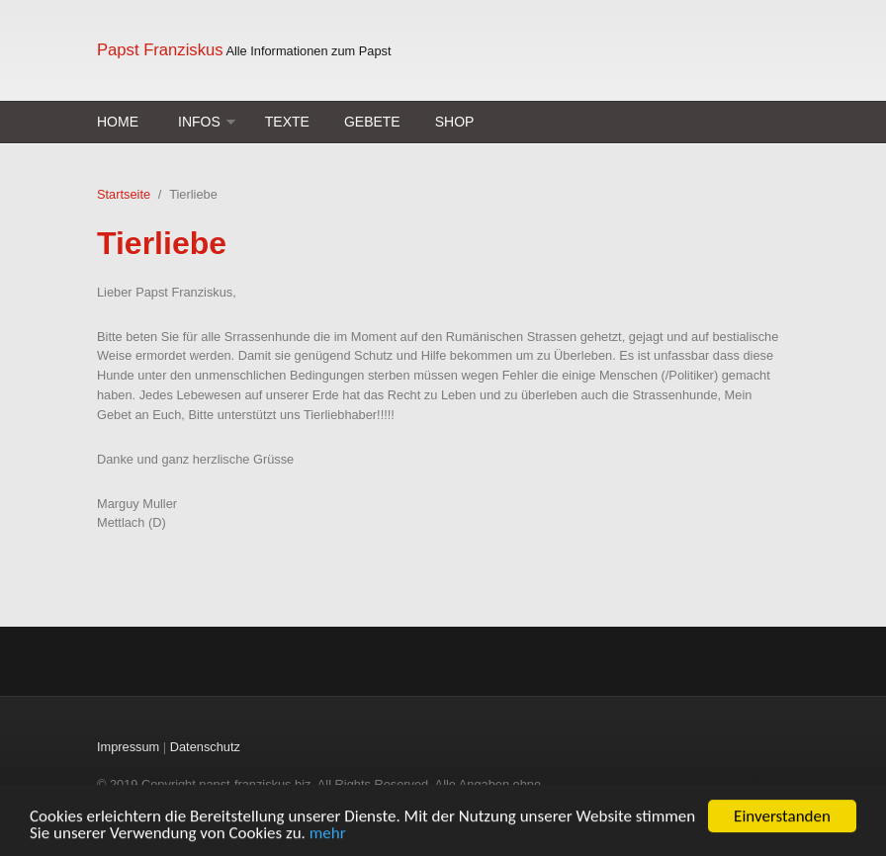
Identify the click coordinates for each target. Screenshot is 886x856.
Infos (199, 121)
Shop (455, 121)
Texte (287, 121)
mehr (328, 833)
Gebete (372, 121)
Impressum (128, 746)
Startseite (123, 194)
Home (117, 121)
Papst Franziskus (160, 50)
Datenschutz (205, 746)
